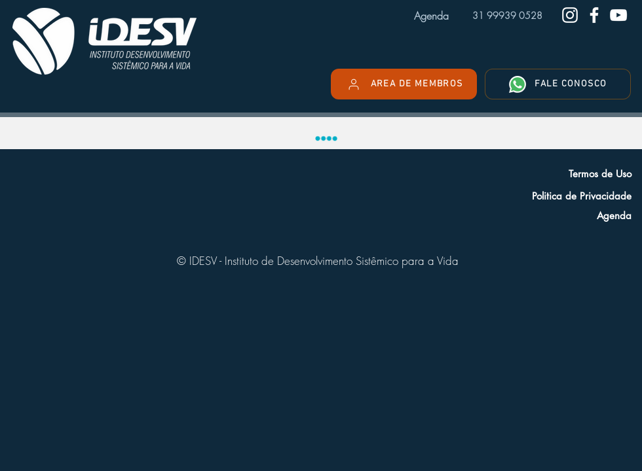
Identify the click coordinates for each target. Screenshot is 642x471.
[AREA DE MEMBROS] (404, 84)
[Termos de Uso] (541, 173)
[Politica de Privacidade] (541, 196)
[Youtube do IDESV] (618, 15)
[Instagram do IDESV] (569, 15)
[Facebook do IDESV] (594, 15)
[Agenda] (541, 215)
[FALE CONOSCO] (558, 84)
